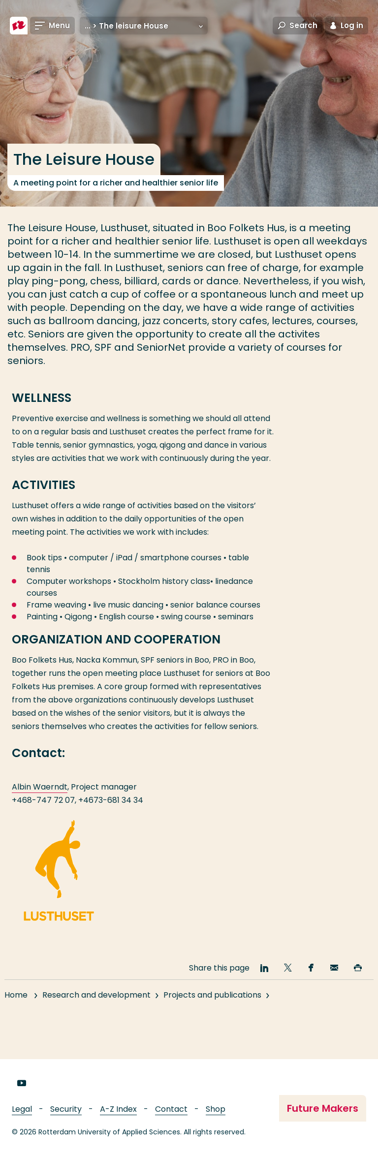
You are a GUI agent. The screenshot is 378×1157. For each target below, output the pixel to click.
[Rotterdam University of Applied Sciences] (19, 25)
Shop (215, 1109)
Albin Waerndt (39, 786)
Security (66, 1109)
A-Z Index (118, 1109)
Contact (171, 1109)
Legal (22, 1109)
